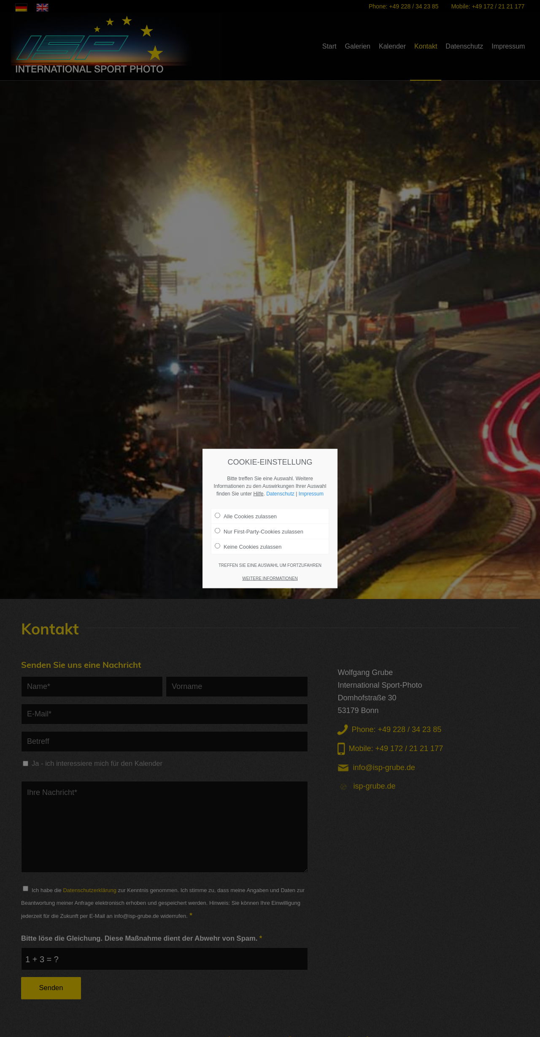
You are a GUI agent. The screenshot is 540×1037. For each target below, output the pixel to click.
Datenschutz (280, 493)
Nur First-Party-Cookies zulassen (259, 531)
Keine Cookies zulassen (248, 546)
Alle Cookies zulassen (246, 515)
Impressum (311, 493)
